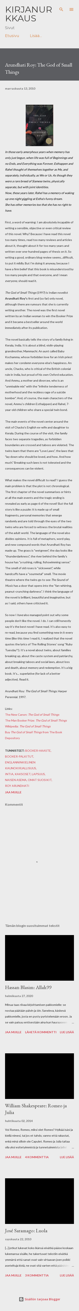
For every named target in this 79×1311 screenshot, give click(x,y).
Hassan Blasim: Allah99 (28, 987)
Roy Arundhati (17, 785)
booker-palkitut (19, 756)
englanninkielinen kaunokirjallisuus (20, 765)
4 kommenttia (37, 1157)
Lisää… (36, 35)
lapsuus (38, 774)
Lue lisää (67, 1032)
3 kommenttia (37, 1275)
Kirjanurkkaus (28, 14)
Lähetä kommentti (40, 1032)
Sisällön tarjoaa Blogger (39, 1299)
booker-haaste (38, 750)
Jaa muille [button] (13, 792)
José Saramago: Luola (26, 1230)
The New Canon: (32, 714)
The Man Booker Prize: (36, 720)
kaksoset (23, 774)
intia (9, 774)
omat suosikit (40, 780)
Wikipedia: (28, 726)
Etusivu (12, 35)
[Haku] (61, 7)
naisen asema (16, 780)
